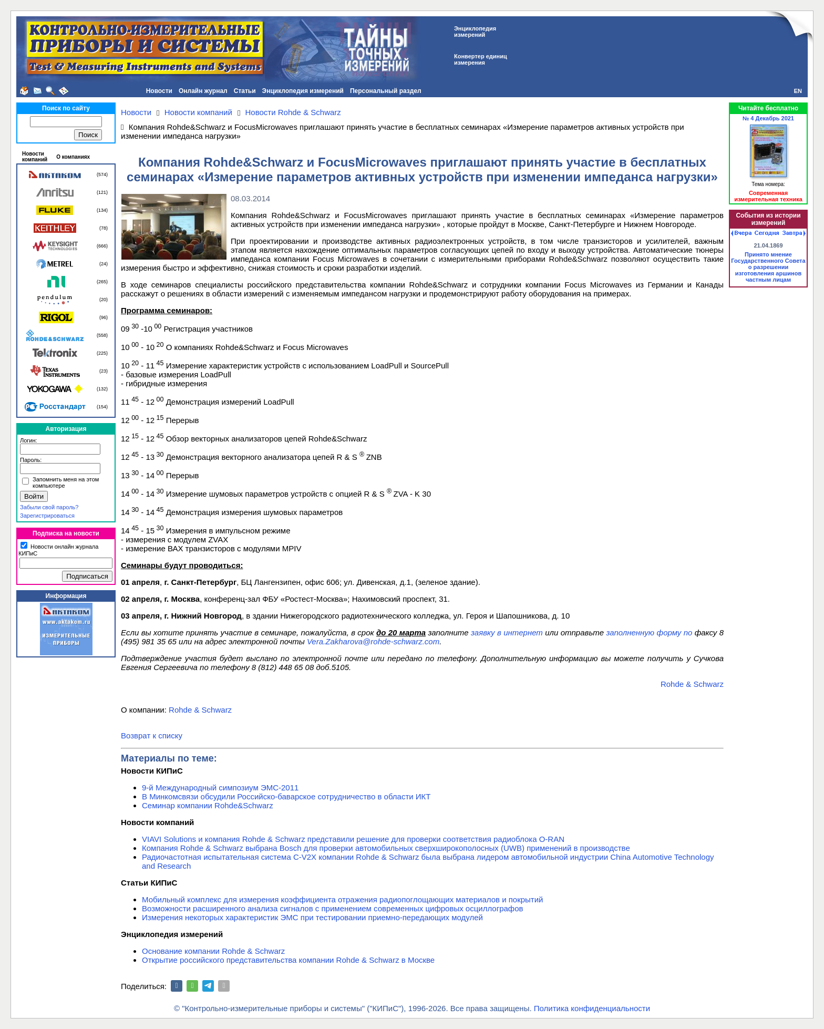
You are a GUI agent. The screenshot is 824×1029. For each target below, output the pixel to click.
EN (798, 91)
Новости (159, 91)
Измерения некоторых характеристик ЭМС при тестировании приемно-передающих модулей (312, 917)
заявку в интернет (507, 632)
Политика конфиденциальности (592, 1008)
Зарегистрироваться (47, 515)
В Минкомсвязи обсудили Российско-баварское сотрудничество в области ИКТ (286, 796)
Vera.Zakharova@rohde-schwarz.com (373, 641)
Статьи (245, 91)
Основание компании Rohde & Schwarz (213, 950)
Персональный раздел (385, 91)
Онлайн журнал (203, 91)
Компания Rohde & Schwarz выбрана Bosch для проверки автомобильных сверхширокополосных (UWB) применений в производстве (386, 847)
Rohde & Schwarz (692, 684)
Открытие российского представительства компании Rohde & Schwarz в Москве (288, 959)
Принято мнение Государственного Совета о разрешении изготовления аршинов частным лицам (768, 267)
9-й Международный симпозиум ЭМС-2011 (220, 787)
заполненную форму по (649, 632)
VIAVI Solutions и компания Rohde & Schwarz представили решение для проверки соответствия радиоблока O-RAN (353, 839)
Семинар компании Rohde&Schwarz (207, 805)
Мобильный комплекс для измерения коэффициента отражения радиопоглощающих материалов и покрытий (342, 899)
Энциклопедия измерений (303, 91)
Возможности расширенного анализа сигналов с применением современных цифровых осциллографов (332, 908)
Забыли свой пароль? (49, 507)
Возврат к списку (151, 735)
